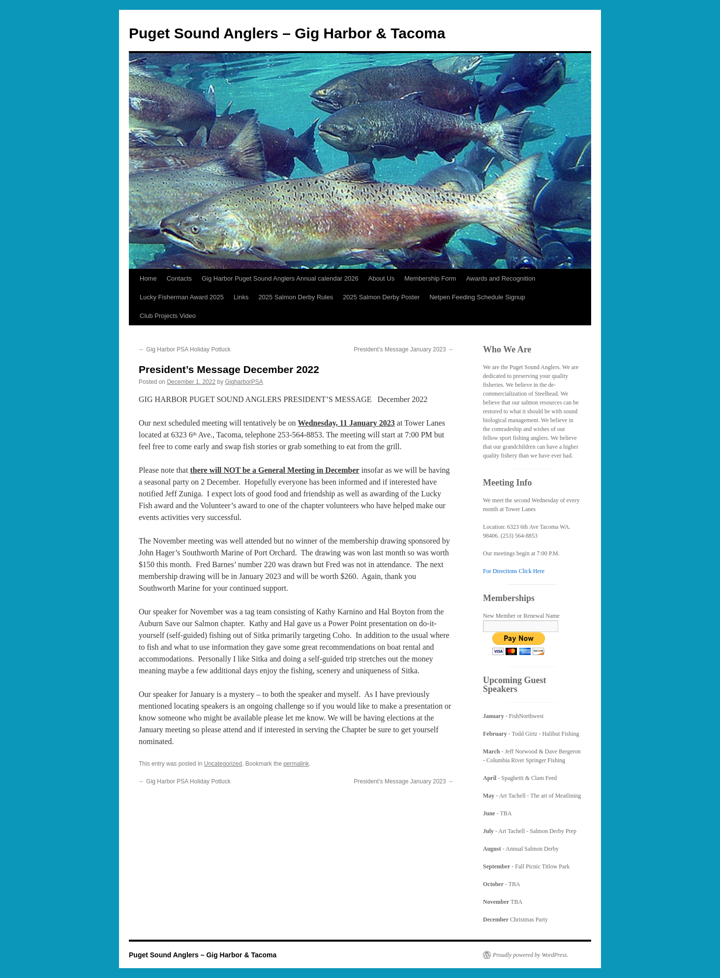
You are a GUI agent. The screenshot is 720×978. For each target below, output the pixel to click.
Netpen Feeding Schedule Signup (477, 297)
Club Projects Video (168, 315)
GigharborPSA (244, 381)
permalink (296, 763)
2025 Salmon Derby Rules (295, 297)
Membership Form (430, 278)
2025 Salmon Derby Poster (381, 297)
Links (241, 297)
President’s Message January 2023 (403, 349)
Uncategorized (223, 763)
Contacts (179, 278)
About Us (381, 278)
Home (148, 278)
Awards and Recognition (501, 278)
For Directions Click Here (513, 571)
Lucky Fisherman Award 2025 (182, 297)
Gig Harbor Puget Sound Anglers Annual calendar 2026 (280, 278)
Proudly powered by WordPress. (531, 954)
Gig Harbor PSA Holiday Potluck (185, 349)
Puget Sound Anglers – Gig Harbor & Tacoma (287, 33)
